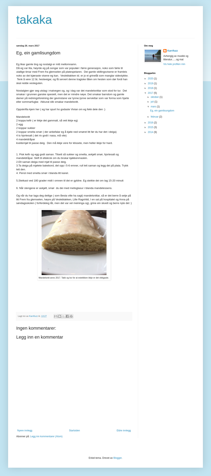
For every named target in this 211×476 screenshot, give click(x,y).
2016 (151, 122)
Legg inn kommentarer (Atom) (46, 436)
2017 (151, 93)
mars (154, 106)
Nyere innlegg (24, 430)
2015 (151, 127)
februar (155, 116)
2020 (151, 78)
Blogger (117, 458)
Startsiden (74, 430)
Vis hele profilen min (174, 64)
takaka (34, 19)
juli (152, 101)
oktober (155, 97)
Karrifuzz (172, 50)
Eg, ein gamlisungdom (162, 110)
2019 (151, 83)
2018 (151, 88)
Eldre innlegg (124, 430)
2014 (151, 132)
